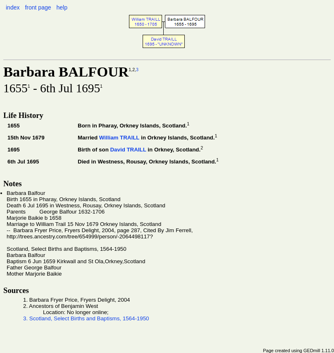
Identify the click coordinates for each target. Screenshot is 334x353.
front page (38, 7)
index (12, 7)
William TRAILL (119, 137)
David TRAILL (128, 149)
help (61, 7)
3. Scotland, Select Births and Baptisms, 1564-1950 (86, 318)
